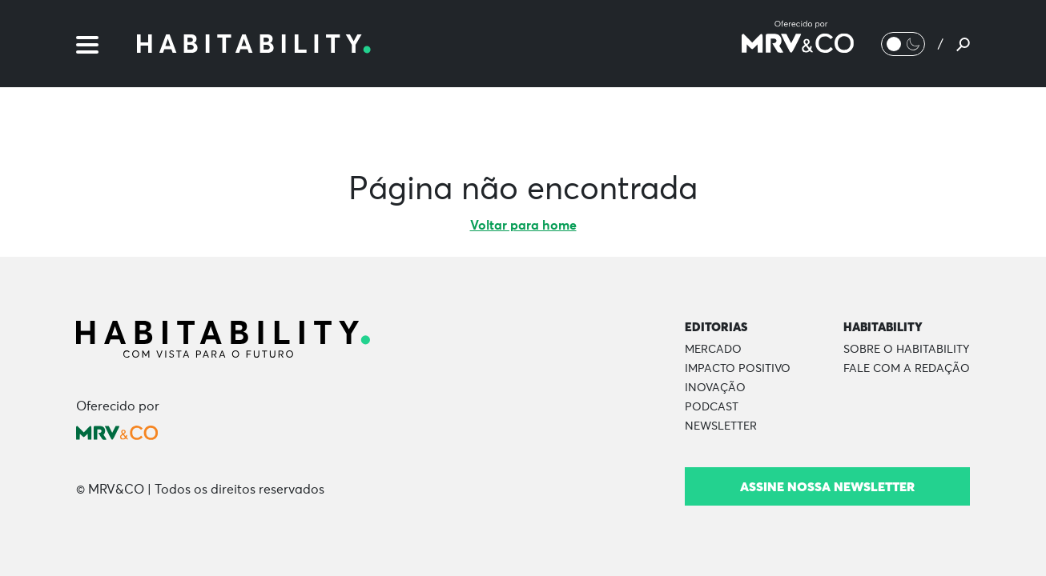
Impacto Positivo (738, 368)
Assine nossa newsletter (827, 486)
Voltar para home (523, 225)
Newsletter (721, 426)
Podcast (711, 407)
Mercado (713, 349)
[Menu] (87, 43)
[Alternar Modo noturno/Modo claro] (903, 44)
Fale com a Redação (906, 368)
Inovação (715, 388)
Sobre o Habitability (906, 349)
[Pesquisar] (963, 44)
